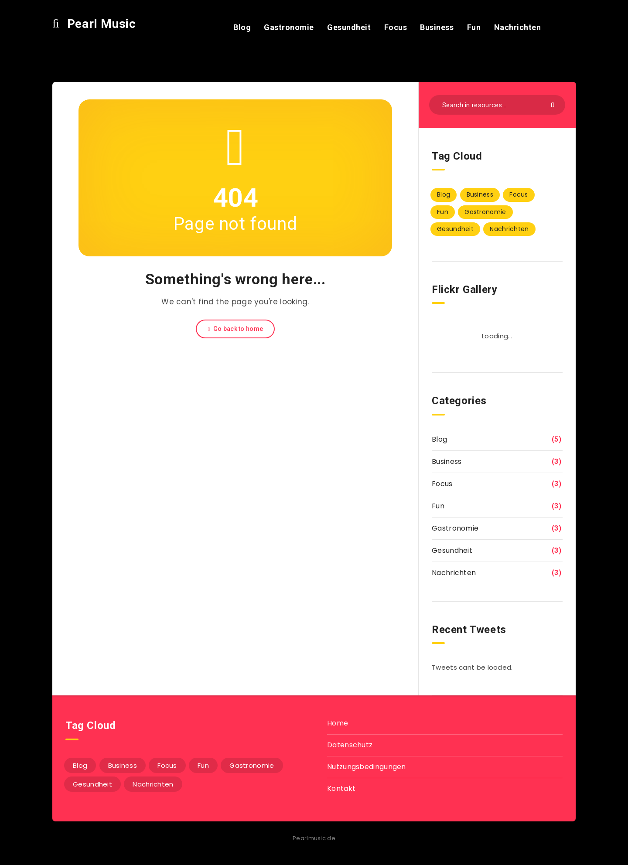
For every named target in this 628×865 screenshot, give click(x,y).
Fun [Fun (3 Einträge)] (442, 212)
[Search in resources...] (497, 105)
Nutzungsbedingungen (366, 767)
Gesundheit (349, 27)
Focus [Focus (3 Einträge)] (518, 194)
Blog (242, 27)
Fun (474, 27)
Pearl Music (94, 24)
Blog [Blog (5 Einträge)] (443, 194)
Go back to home (235, 328)
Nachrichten (517, 27)
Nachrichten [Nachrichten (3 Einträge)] (509, 229)
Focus (395, 27)
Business (437, 27)
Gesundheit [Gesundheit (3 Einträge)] (455, 229)
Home (337, 723)
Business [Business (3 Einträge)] (480, 194)
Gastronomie (289, 27)
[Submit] (553, 104)
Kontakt (341, 788)
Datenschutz (349, 745)
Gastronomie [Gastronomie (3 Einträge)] (485, 212)
